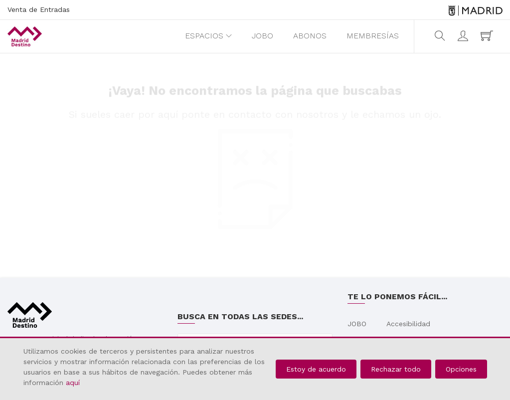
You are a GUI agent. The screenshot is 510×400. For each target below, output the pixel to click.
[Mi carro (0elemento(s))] (488, 36)
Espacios (204, 35)
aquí (73, 383)
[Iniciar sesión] (464, 36)
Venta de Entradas (38, 9)
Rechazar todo (396, 369)
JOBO (262, 35)
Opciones (461, 369)
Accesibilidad (408, 324)
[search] (441, 36)
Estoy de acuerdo (316, 369)
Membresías (372, 35)
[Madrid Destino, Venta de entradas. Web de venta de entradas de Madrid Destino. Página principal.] (24, 36)
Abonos (310, 35)
